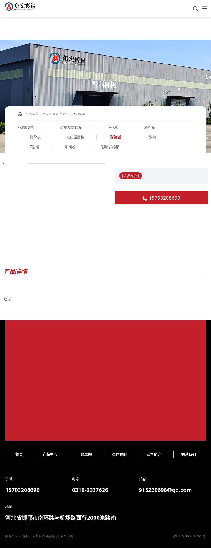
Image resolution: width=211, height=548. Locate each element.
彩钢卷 (70, 146)
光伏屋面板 (75, 137)
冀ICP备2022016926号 (93, 536)
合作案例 (23, 454)
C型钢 (151, 137)
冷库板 (149, 127)
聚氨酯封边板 (71, 127)
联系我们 (92, 454)
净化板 (113, 127)
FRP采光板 (26, 127)
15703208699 (164, 197)
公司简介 (58, 454)
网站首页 (49, 114)
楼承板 (35, 137)
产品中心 (65, 114)
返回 (7, 299)
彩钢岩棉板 (110, 146)
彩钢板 (80, 114)
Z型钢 (34, 146)
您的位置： (34, 114)
